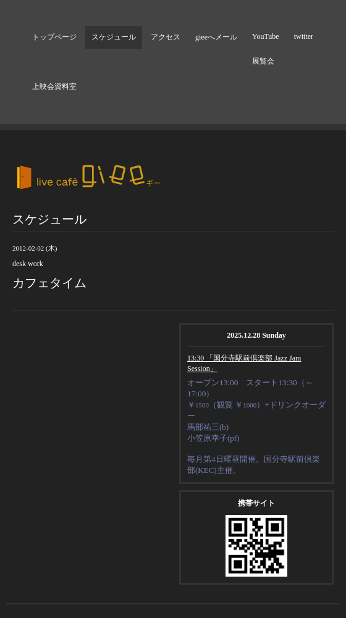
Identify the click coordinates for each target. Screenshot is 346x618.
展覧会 (263, 61)
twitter (303, 36)
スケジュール (113, 37)
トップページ (54, 37)
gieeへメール (216, 37)
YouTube (265, 36)
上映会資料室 (54, 86)
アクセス (165, 37)
